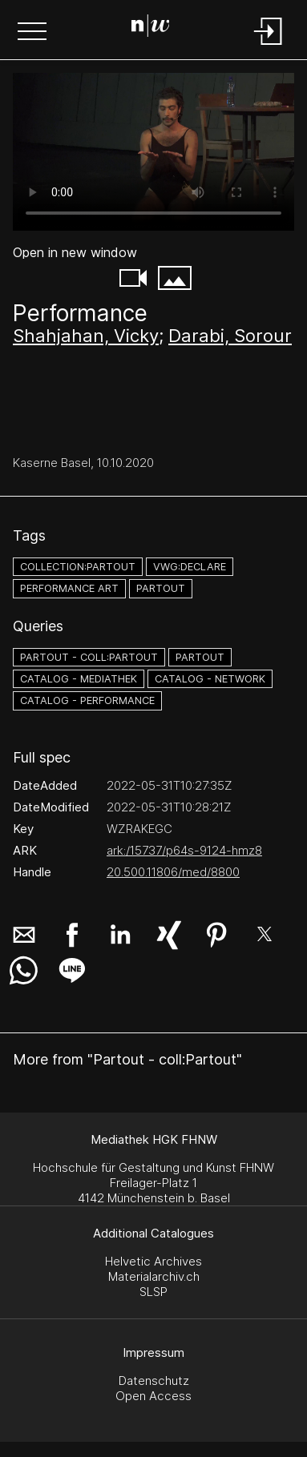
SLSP (153, 1291)
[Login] (268, 46)
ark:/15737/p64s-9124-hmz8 (184, 850)
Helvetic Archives (153, 1261)
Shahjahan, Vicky (86, 335)
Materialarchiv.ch (154, 1276)
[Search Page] (150, 28)
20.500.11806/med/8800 (173, 871)
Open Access (153, 1395)
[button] (32, 33)
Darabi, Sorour (230, 335)
